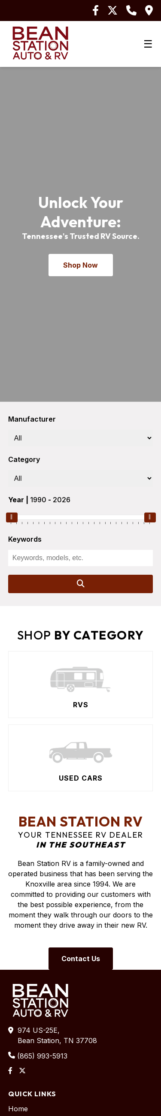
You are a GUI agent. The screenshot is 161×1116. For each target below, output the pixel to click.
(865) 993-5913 (42, 1056)
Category (24, 459)
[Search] (80, 584)
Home (18, 1108)
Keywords (25, 539)
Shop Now (80, 265)
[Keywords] (80, 558)
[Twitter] (112, 10)
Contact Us (80, 958)
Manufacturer (32, 419)
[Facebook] (95, 10)
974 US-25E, (56, 1036)
